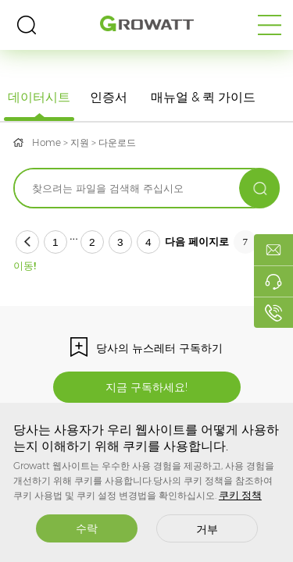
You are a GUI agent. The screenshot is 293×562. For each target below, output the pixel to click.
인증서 (108, 97)
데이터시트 (39, 97)
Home (46, 142)
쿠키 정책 (240, 495)
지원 (79, 142)
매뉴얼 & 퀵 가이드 (203, 97)
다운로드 (117, 142)
